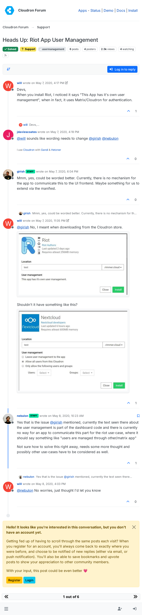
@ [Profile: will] (21, 138)
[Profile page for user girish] (8, 174)
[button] (6, 609)
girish (21, 171)
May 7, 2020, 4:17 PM (50, 83)
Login (29, 580)
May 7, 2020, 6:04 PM (63, 171)
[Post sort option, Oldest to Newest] (8, 69)
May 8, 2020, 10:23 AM (68, 415)
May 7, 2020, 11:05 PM (50, 220)
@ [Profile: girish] (95, 138)
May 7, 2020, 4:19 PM (65, 132)
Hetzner (56, 149)
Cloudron (28, 149)
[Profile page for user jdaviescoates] (8, 135)
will (19, 83)
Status (95, 10)
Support (28, 49)
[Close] (134, 527)
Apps (82, 10)
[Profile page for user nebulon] (8, 419)
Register (14, 580)
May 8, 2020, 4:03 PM (51, 484)
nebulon (22, 415)
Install (133, 10)
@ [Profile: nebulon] (110, 138)
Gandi (44, 149)
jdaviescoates (27, 132)
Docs (121, 10)
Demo (108, 10)
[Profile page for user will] (8, 86)
